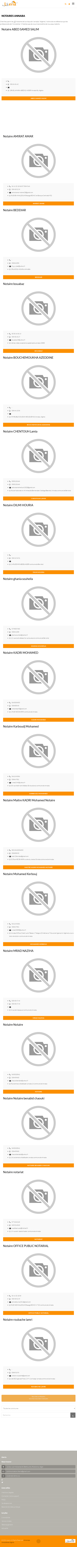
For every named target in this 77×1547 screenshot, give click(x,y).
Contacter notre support (10, 1496)
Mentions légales (8, 1492)
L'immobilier (6, 1517)
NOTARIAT (38, 1239)
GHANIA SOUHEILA (38, 646)
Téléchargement (7, 1525)
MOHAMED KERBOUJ (38, 944)
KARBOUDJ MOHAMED (38, 794)
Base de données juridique (11, 1507)
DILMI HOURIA (38, 572)
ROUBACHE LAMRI (38, 1387)
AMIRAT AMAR (38, 203)
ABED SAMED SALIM (38, 98)
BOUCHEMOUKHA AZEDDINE (38, 425)
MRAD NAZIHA (38, 1018)
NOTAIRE (38, 1092)
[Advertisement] (38, 117)
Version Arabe (6, 1521)
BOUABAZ (39, 351)
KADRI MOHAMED (38, 720)
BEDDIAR (38, 277)
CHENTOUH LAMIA (38, 498)
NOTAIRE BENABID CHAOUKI (38, 1165)
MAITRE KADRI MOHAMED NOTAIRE (38, 867)
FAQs (3, 1500)
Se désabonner (7, 1503)
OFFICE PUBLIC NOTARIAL (38, 1313)
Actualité (5, 1528)
